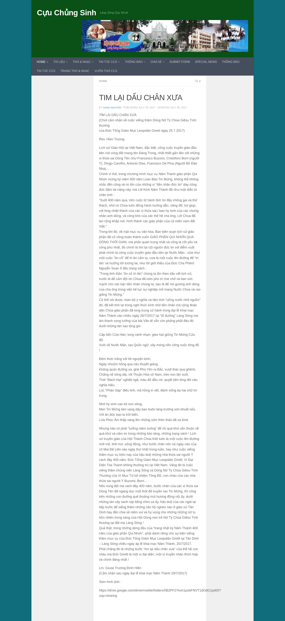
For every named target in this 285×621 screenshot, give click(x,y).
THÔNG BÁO (133, 61)
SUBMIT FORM (180, 61)
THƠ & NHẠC (82, 61)
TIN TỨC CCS (108, 61)
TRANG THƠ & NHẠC (74, 71)
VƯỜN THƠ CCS (105, 71)
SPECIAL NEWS (206, 61)
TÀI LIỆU (59, 61)
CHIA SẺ (156, 61)
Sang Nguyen (112, 107)
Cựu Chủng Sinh (66, 12)
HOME (41, 61)
